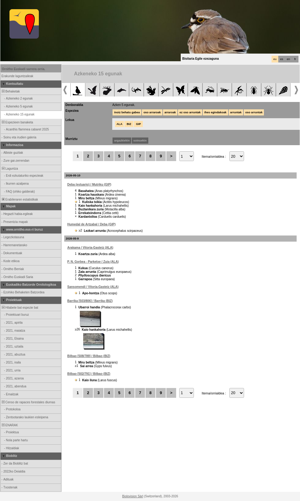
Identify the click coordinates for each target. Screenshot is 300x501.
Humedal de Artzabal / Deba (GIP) (91, 224)
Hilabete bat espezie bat (19, 307)
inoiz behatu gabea (127, 112)
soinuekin (140, 140)
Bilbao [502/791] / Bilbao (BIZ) (88, 373)
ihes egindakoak (215, 112)
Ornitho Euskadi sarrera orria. (23, 69)
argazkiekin (122, 140)
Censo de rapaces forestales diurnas (28, 402)
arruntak (236, 112)
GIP (138, 124)
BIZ (129, 124)
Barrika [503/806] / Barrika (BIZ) (90, 301)
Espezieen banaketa (17, 122)
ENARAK (9, 425)
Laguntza (9, 168)
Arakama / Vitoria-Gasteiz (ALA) (90, 247)
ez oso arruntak (190, 112)
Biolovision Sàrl (132, 496)
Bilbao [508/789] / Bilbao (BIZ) (88, 356)
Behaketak (10, 91)
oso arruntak (254, 112)
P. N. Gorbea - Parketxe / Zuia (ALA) (93, 261)
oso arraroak (152, 112)
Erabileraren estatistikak (19, 199)
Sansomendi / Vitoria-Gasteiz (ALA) (93, 286)
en (288, 59)
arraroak (170, 112)
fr (295, 59)
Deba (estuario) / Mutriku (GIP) (89, 184)
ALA (119, 124)
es (281, 59)
